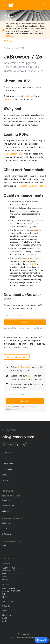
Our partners (7, 469)
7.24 (34, 264)
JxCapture (6, 523)
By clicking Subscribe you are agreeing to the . (21, 408)
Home (4, 458)
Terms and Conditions (17, 409)
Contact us (6, 475)
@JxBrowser (23, 367)
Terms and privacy (25, 634)
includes (29, 96)
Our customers (8, 464)
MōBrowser (6, 511)
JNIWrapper (6, 534)
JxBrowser (6, 500)
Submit (25, 322)
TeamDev (20, 638)
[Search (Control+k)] (38, 4)
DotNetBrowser (8, 506)
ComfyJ (5, 528)
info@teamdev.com (18, 437)
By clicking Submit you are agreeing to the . (24, 329)
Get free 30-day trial (16, 357)
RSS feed (30, 375)
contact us (10, 36)
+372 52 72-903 (8, 588)
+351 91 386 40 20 (9, 568)
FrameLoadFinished (13, 153)
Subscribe (25, 401)
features (8, 99)
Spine (4, 546)
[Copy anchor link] (32, 80)
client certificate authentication (31, 186)
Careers (5, 480)
